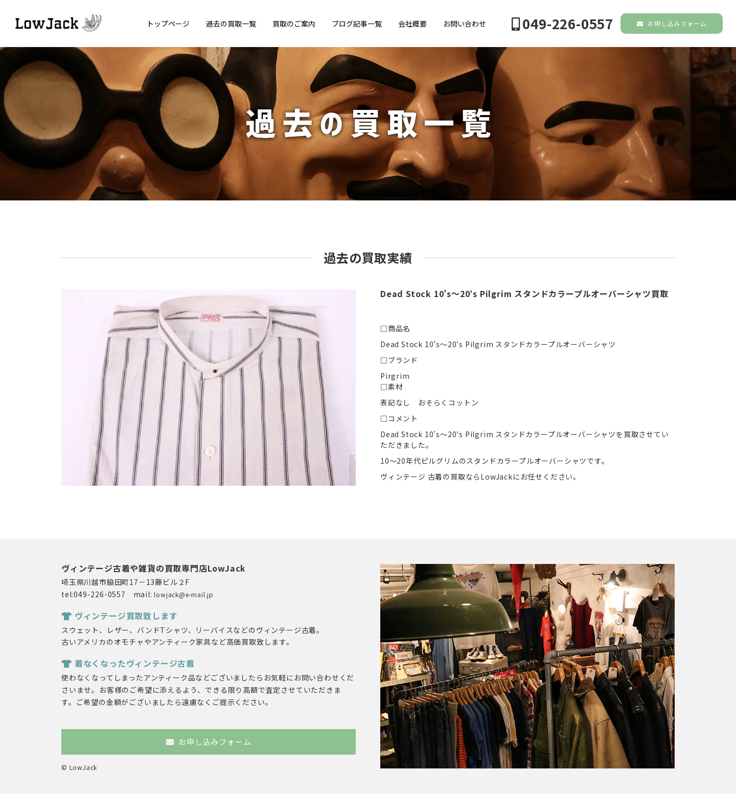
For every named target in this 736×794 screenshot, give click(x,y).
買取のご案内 (293, 23)
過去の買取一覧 (231, 23)
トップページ (168, 23)
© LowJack (79, 767)
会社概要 (412, 23)
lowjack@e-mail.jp (184, 594)
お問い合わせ (464, 23)
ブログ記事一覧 (357, 23)
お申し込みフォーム (672, 23)
